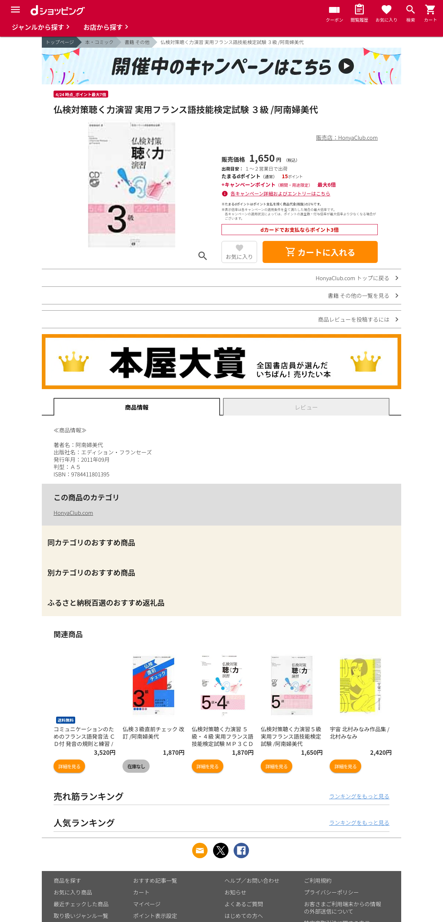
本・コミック (99, 42)
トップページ (59, 42)
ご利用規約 (318, 880)
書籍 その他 (137, 42)
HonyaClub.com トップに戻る (352, 278)
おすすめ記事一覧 (155, 880)
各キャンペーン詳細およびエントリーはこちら (280, 193)
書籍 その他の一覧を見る (358, 295)
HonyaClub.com (73, 512)
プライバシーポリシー (331, 892)
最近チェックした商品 (81, 904)
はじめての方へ (243, 915)
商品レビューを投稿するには (353, 319)
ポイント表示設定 (155, 915)
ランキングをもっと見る (359, 796)
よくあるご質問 (243, 904)
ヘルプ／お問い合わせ (251, 880)
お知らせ (235, 892)
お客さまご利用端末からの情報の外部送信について (342, 907)
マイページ (147, 904)
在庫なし (136, 766)
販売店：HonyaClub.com (347, 137)
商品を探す (67, 880)
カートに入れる (320, 252)
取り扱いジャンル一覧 (81, 915)
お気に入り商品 (73, 892)
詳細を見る (69, 766)
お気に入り (239, 256)
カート (141, 892)
